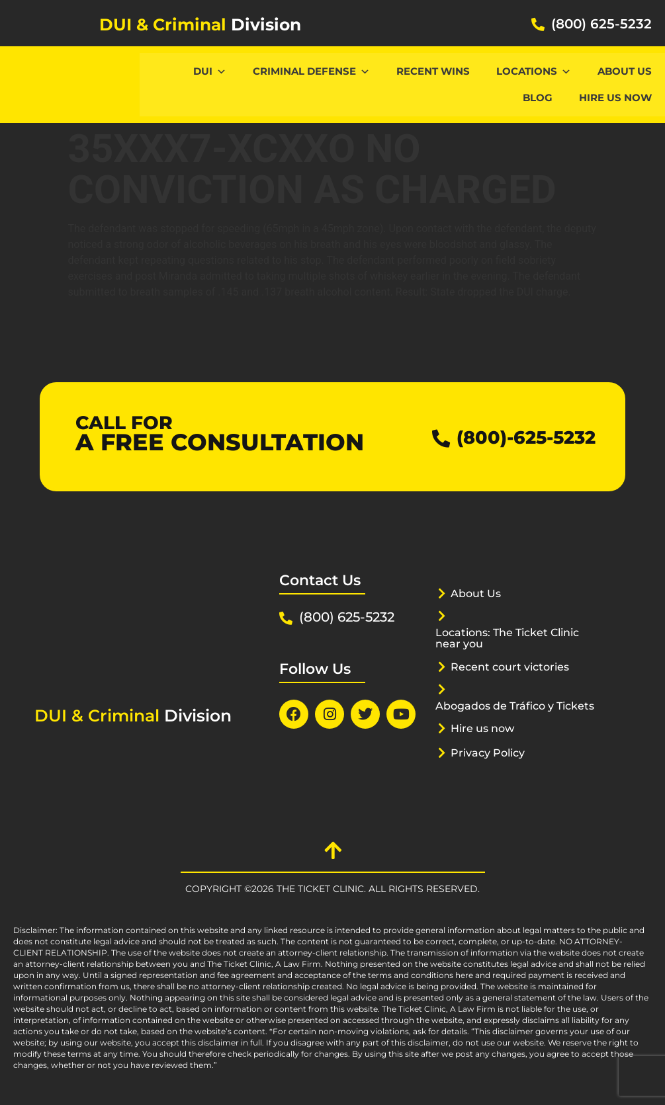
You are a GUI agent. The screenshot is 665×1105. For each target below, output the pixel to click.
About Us (625, 71)
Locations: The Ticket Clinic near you (513, 638)
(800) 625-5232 (601, 24)
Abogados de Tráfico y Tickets (499, 711)
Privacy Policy (491, 763)
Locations (533, 71)
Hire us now (615, 97)
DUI (209, 71)
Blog (538, 97)
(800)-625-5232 (518, 437)
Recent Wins (433, 71)
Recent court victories (514, 666)
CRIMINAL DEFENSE (311, 71)
